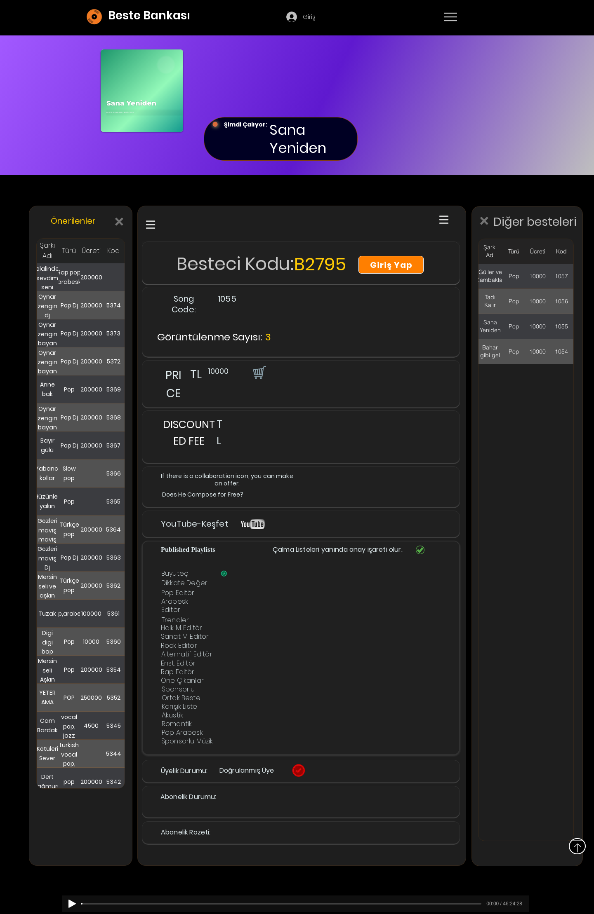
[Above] (577, 846)
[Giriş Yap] (391, 265)
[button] (258, 372)
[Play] (72, 904)
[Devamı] (498, 17)
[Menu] (450, 17)
